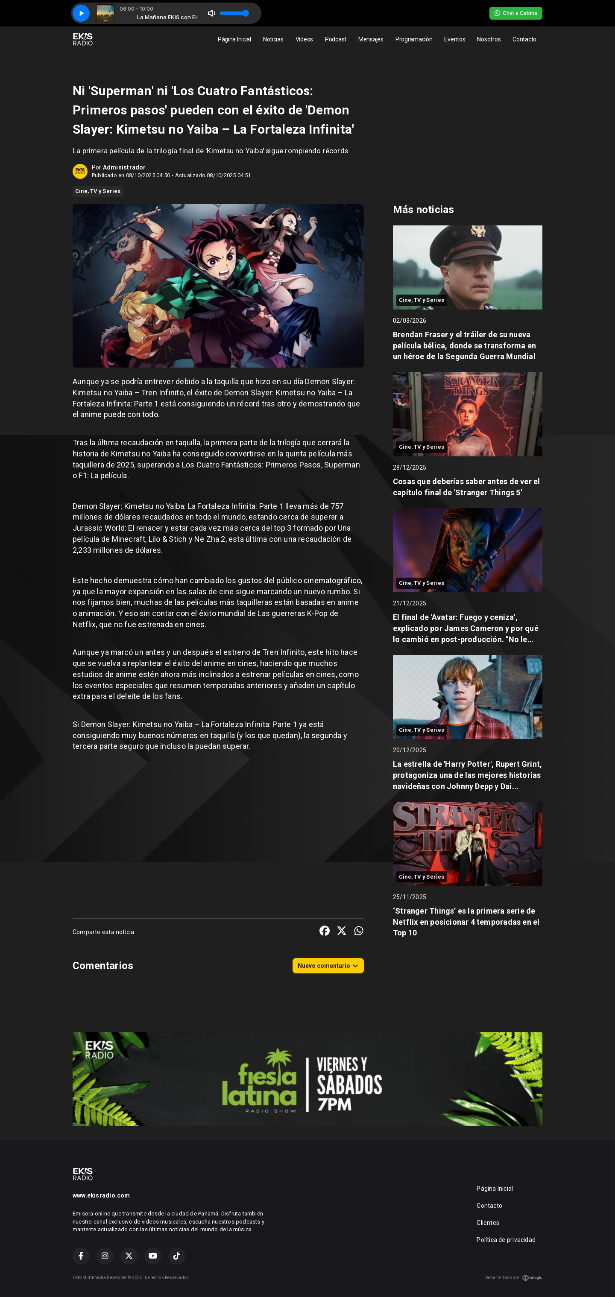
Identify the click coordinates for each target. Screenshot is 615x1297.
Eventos (454, 39)
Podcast (335, 39)
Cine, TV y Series (98, 191)
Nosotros (489, 39)
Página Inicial (234, 39)
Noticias (273, 39)
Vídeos (304, 39)
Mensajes (371, 39)
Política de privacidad (506, 1239)
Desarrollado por (513, 1278)
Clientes (488, 1222)
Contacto (524, 39)
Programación (414, 39)
